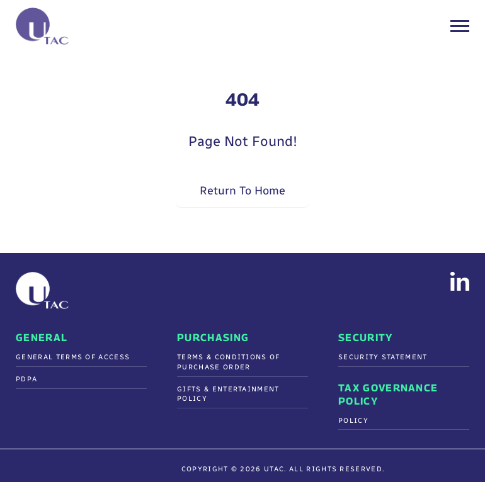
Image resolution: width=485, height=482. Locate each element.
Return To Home (242, 190)
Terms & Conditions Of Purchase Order (228, 362)
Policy (353, 421)
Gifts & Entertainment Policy (228, 394)
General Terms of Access (73, 357)
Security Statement (383, 357)
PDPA (26, 379)
